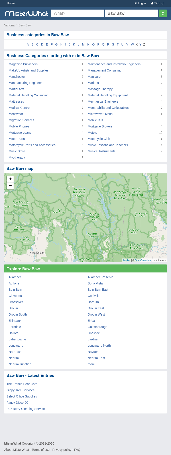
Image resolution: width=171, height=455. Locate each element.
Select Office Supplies (21, 396)
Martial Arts (16, 89)
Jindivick (94, 333)
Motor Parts (17, 139)
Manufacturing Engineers (26, 83)
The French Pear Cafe (21, 384)
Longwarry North (99, 345)
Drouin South (18, 314)
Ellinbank (15, 320)
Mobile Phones (19, 126)
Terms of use (40, 449)
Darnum (93, 302)
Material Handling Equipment (108, 95)
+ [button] (10, 179)
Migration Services (21, 120)
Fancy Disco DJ (17, 402)
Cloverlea (15, 296)
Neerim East (96, 358)
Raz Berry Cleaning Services (26, 409)
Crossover (16, 302)
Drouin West (96, 314)
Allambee (15, 277)
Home (11, 3)
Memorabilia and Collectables (108, 107)
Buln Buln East (98, 289)
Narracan (15, 352)
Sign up (157, 3)
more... (93, 364)
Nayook (93, 352)
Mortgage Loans (20, 132)
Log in (140, 3)
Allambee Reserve (100, 277)
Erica (91, 320)
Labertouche (17, 339)
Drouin (13, 308)
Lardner (93, 339)
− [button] (10, 186)
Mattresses (16, 101)
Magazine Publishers (23, 64)
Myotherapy (17, 157)
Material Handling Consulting (29, 95)
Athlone (14, 283)
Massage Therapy (100, 89)
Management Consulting (105, 70)
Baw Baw (24, 25)
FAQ (77, 449)
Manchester (17, 76)
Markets (93, 83)
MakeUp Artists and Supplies (29, 70)
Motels (92, 132)
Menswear (16, 114)
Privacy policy (61, 449)
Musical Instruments (101, 151)
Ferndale (15, 327)
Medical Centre (19, 107)
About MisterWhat (16, 449)
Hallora (13, 333)
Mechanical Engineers (103, 101)
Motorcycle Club (99, 139)
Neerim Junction (20, 364)
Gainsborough (97, 327)
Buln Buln (15, 289)
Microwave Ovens (100, 114)
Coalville (94, 296)
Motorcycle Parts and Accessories (32, 145)
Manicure (94, 76)
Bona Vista (95, 283)
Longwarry (16, 345)
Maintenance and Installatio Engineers (114, 64)
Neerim (14, 358)
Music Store (17, 151)
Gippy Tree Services (20, 390)
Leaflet (126, 260)
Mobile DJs (95, 120)
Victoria (9, 25)
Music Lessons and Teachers (108, 145)
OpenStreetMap (143, 260)
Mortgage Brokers (100, 126)
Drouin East (96, 308)
